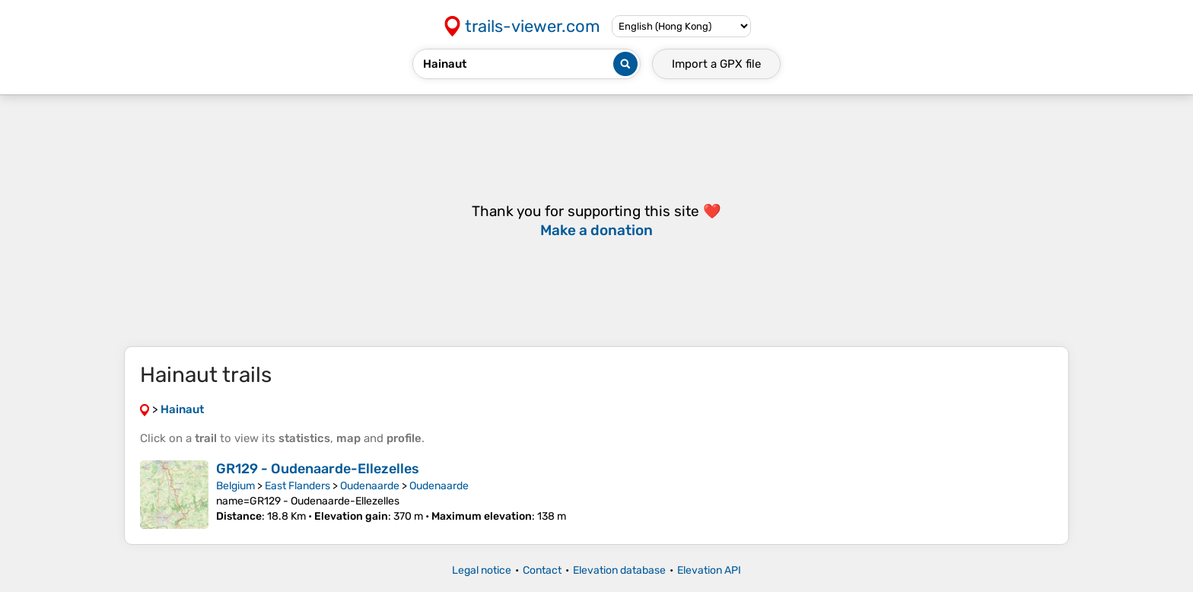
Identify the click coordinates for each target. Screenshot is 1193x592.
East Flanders (297, 485)
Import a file (716, 64)
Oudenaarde (369, 485)
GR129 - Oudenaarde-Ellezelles (317, 468)
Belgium (235, 485)
